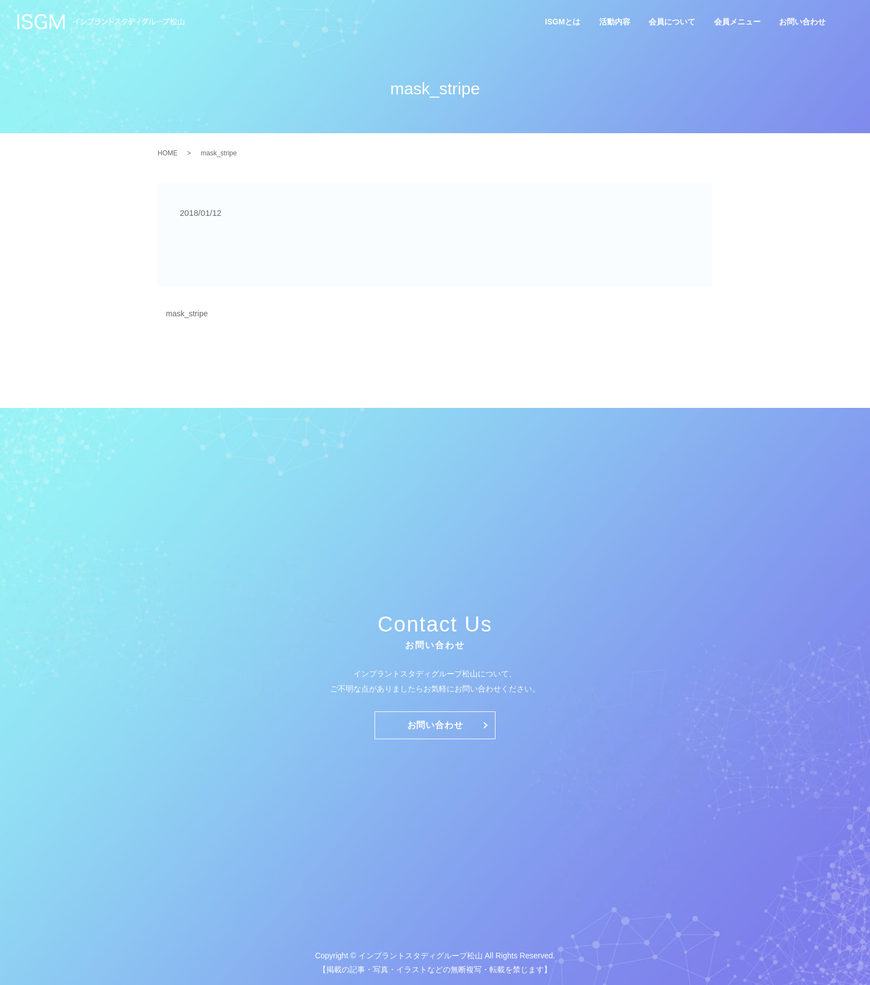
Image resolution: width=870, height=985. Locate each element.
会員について (672, 22)
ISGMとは (562, 22)
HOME (168, 153)
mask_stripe (187, 313)
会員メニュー (737, 22)
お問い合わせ (802, 22)
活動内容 (614, 22)
